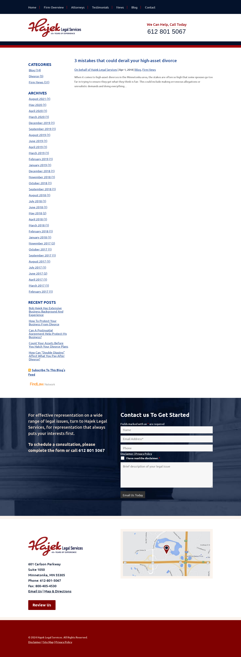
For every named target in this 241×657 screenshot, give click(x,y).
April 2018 (36, 219)
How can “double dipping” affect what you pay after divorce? (47, 356)
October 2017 (38, 249)
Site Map (48, 642)
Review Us (42, 605)
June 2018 (36, 207)
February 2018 (38, 231)
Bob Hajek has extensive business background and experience (46, 311)
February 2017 (38, 291)
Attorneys (78, 7)
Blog (134, 7)
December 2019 (39, 123)
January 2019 (38, 165)
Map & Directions (57, 591)
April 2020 (36, 111)
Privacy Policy (143, 453)
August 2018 (37, 195)
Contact (150, 7)
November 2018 (40, 177)
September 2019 (40, 129)
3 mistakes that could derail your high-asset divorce (125, 60)
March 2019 (37, 153)
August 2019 (37, 135)
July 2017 (35, 267)
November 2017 (40, 243)
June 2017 (36, 273)
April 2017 (36, 279)
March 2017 (37, 285)
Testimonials (100, 7)
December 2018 (39, 171)
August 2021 (37, 98)
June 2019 (36, 141)
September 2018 (40, 189)
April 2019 (36, 147)
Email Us (35, 591)
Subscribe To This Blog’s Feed (46, 372)
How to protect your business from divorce (44, 322)
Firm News (149, 69)
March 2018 (37, 225)
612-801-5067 (50, 580)
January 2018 (38, 237)
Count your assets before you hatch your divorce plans (48, 344)
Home (32, 7)
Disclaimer (126, 453)
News (120, 7)
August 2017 (37, 261)
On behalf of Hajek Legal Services (95, 69)
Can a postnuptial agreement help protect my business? (48, 334)
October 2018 (38, 183)
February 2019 (38, 159)
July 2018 (35, 201)
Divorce (34, 76)
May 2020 (35, 105)
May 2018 (35, 213)
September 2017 (40, 255)
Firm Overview (54, 7)
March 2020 (37, 117)
